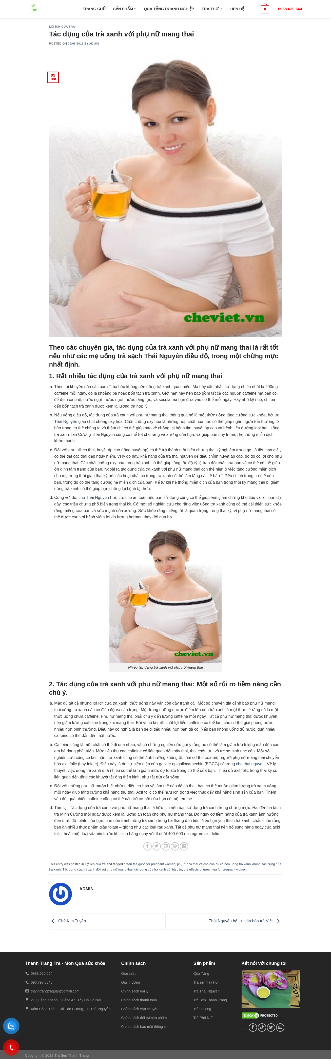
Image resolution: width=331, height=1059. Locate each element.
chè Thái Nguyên (94, 497)
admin (94, 43)
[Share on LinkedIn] (184, 846)
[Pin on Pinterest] (175, 846)
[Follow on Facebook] (253, 1027)
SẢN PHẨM (125, 8)
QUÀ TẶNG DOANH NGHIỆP (169, 9)
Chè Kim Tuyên (67, 921)
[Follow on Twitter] (271, 1027)
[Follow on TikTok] (262, 1027)
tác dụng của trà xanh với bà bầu (158, 869)
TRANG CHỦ (94, 9)
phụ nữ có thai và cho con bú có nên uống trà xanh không (219, 864)
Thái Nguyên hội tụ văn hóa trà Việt (245, 921)
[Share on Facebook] (147, 846)
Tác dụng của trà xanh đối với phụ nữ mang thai (98, 869)
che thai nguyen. (251, 764)
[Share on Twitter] (156, 846)
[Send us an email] (280, 1027)
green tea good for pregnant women (149, 864)
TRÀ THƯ (212, 8)
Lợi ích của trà (62, 26)
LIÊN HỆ (236, 9)
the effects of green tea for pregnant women (215, 869)
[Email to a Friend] (166, 846)
